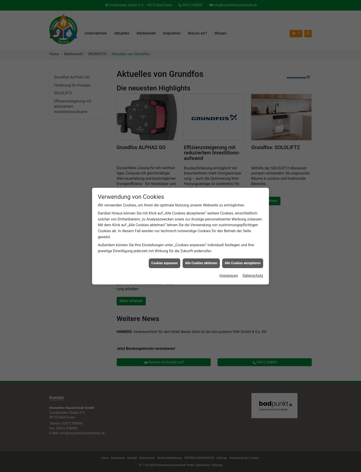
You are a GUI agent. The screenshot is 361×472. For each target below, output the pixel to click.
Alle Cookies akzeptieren (243, 259)
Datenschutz (253, 271)
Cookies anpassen (164, 259)
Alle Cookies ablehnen (201, 259)
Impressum (228, 271)
